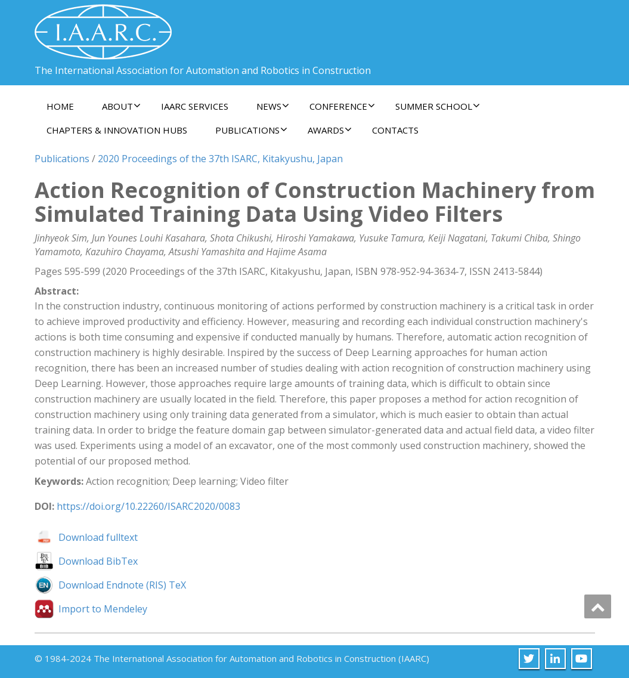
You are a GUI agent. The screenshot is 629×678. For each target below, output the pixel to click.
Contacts (395, 130)
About (121, 106)
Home (60, 106)
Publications (251, 130)
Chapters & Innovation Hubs (117, 130)
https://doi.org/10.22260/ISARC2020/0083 (148, 506)
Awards (330, 130)
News (272, 106)
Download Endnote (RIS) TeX (122, 585)
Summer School (437, 106)
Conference (342, 106)
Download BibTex (98, 561)
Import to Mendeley (102, 608)
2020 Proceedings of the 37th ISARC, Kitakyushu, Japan (220, 158)
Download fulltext (98, 537)
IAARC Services (194, 106)
